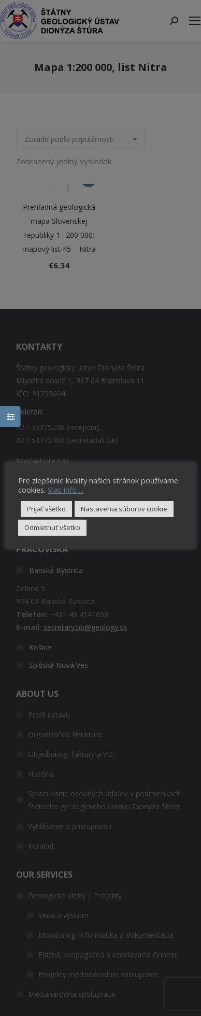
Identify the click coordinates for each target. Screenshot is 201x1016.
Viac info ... (65, 489)
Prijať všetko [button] (46, 508)
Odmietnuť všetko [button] (52, 527)
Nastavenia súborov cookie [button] (124, 508)
